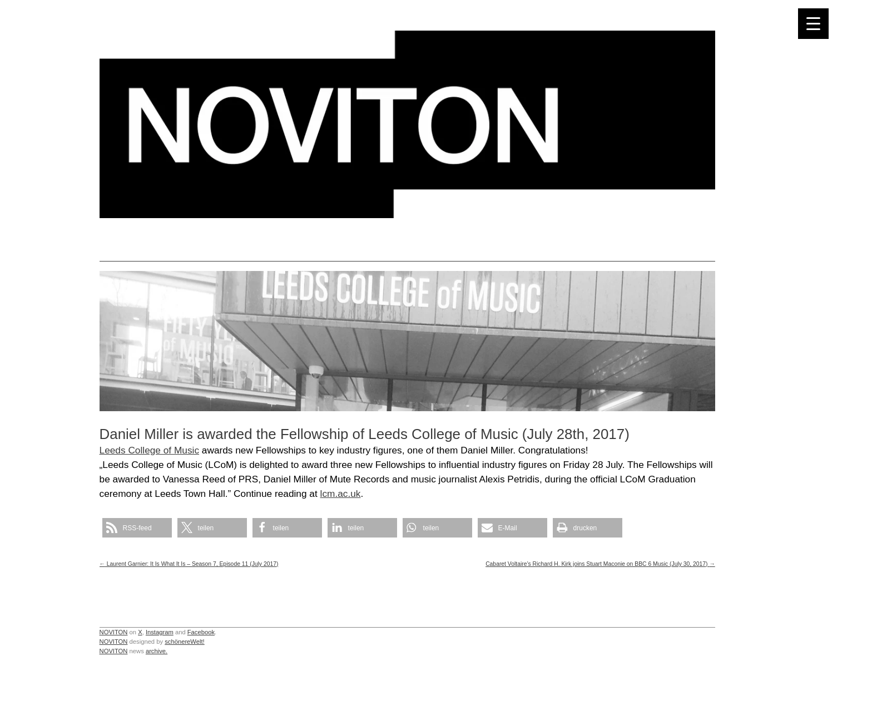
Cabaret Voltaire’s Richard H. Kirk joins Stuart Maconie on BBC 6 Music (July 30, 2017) (600, 564)
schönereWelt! (185, 641)
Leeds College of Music (149, 450)
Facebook (201, 632)
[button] (137, 528)
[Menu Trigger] (813, 23)
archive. (156, 651)
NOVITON (114, 632)
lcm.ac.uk (340, 493)
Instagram (160, 632)
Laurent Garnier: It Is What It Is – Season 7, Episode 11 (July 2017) (189, 564)
